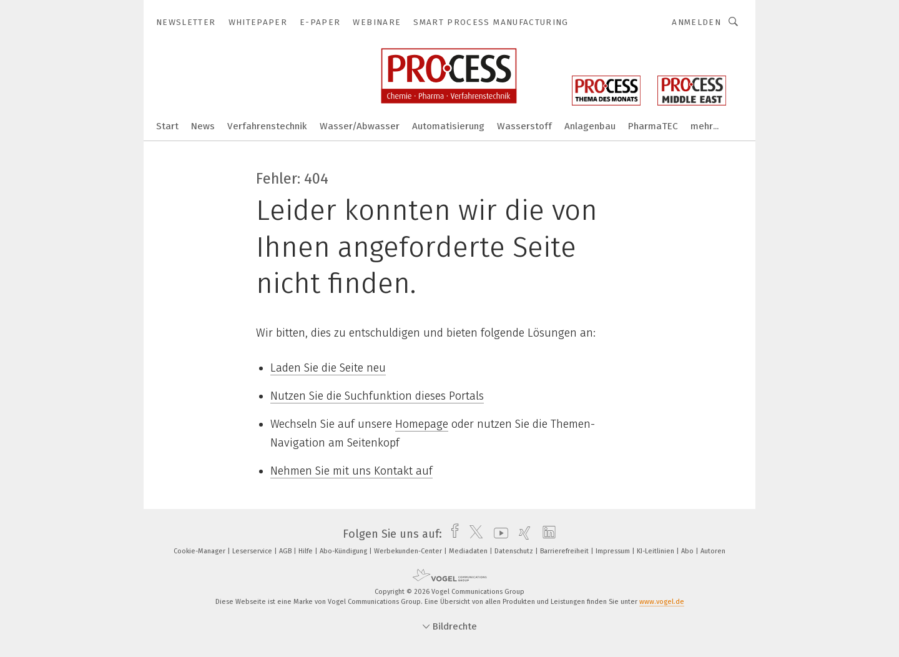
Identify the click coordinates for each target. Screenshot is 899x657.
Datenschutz (514, 551)
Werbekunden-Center (409, 551)
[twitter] (472, 534)
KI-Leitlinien (656, 551)
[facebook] (451, 534)
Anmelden (696, 22)
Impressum (614, 551)
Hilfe (306, 551)
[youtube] (498, 534)
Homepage (421, 424)
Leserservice (253, 551)
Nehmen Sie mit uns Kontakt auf (351, 471)
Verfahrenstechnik (267, 126)
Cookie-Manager (200, 551)
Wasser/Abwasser (360, 126)
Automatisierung (448, 126)
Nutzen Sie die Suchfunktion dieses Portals (377, 396)
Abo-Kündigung (344, 551)
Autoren (712, 551)
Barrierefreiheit (565, 551)
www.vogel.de (661, 602)
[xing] (521, 534)
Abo (688, 551)
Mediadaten (469, 551)
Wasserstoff (524, 126)
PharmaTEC (653, 126)
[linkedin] (546, 534)
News (203, 126)
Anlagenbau (590, 126)
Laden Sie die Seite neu (328, 368)
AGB (286, 551)
